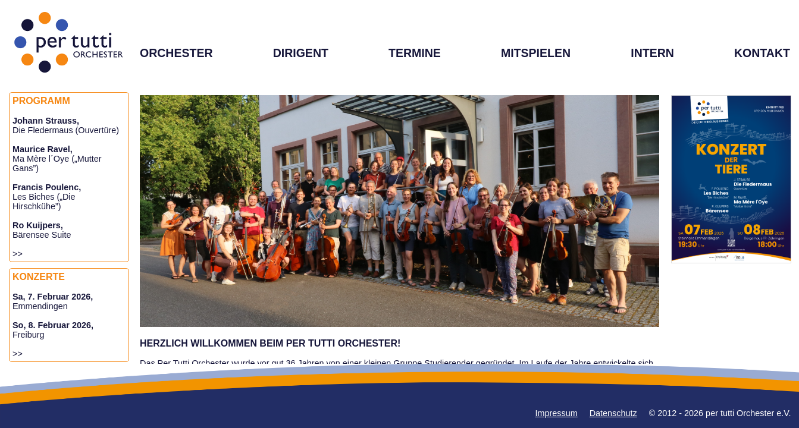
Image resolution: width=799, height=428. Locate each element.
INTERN (652, 52)
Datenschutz (613, 413)
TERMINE (414, 52)
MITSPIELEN (536, 52)
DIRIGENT (300, 52)
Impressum (556, 413)
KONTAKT (762, 52)
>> (17, 254)
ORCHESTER (176, 52)
